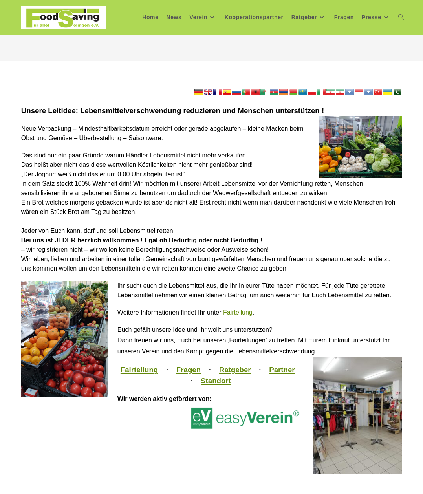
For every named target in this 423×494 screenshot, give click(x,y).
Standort (216, 381)
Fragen (188, 370)
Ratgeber (235, 370)
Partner (282, 370)
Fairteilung (238, 312)
